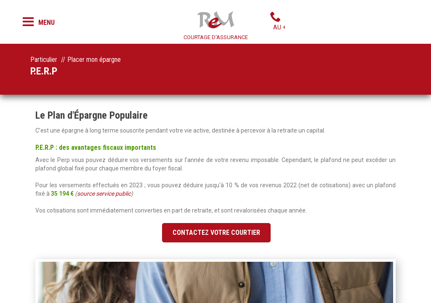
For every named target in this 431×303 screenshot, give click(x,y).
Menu (46, 23)
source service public (104, 193)
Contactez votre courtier (216, 233)
